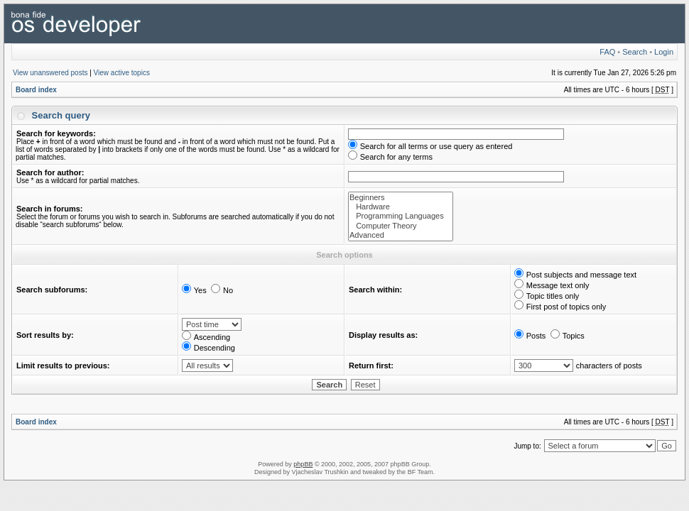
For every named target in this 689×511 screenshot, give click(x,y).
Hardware (400, 206)
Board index (36, 90)
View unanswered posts (50, 73)
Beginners (400, 197)
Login (663, 52)
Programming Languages (400, 216)
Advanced (400, 235)
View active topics (122, 73)
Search (634, 52)
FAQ (607, 52)
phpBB (303, 464)
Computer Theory (400, 226)
